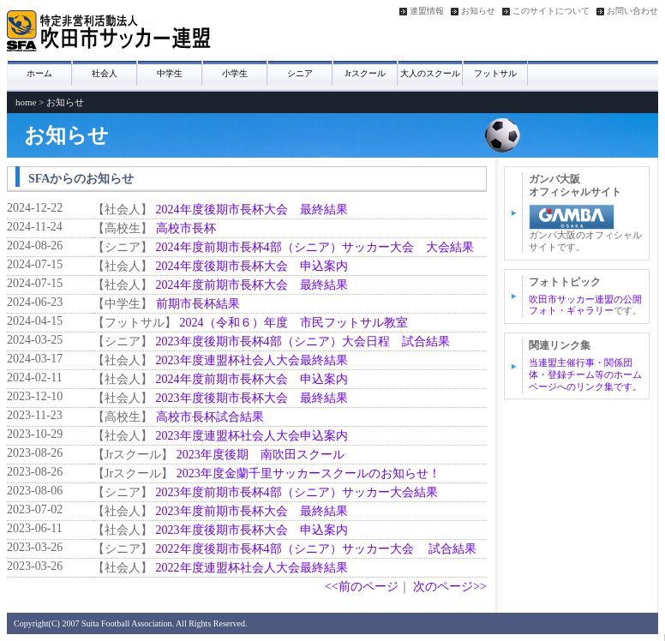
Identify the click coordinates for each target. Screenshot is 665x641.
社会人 (104, 73)
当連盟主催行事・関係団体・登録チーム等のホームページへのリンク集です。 (585, 374)
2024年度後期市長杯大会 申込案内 (252, 266)
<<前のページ (361, 586)
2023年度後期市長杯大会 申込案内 (252, 530)
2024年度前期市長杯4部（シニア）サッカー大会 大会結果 (315, 247)
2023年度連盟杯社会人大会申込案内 (252, 435)
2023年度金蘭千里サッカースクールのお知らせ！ (308, 473)
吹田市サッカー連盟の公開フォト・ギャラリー (585, 305)
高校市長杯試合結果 (210, 416)
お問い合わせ (632, 11)
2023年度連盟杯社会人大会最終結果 (252, 360)
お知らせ (478, 11)
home (25, 102)
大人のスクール (430, 73)
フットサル (495, 73)
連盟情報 (427, 11)
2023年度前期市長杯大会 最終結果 (252, 511)
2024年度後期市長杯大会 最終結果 (252, 209)
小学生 (235, 73)
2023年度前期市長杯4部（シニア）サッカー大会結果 (297, 492)
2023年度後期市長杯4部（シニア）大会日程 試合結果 (303, 341)
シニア (300, 73)
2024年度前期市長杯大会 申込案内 (252, 379)
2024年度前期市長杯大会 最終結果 (252, 285)
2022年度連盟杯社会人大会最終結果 (252, 567)
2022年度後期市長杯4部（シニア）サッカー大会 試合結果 (322, 548)
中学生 (170, 73)
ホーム (39, 73)
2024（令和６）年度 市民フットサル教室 (294, 322)
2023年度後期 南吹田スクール (260, 454)
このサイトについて (551, 11)
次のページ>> (450, 586)
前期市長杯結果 (198, 303)
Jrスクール (364, 73)
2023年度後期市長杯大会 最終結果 (252, 398)
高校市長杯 (186, 228)
